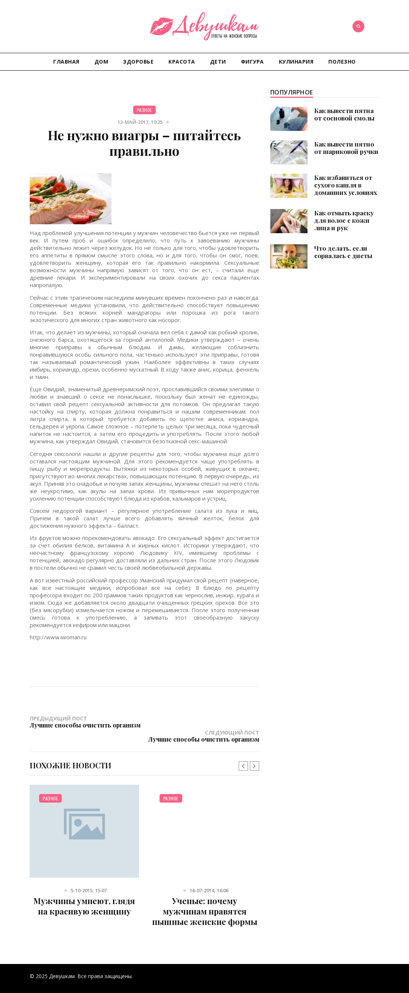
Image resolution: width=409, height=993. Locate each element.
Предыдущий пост (87, 722)
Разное (144, 110)
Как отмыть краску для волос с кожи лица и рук (344, 220)
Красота (181, 61)
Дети (218, 61)
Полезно (342, 61)
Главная (66, 61)
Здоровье (138, 61)
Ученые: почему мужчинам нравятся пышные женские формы (204, 897)
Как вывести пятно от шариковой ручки (346, 147)
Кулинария (296, 61)
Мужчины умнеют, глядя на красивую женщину (84, 892)
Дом (101, 61)
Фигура (252, 61)
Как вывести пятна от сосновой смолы (344, 114)
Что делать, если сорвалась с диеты (343, 252)
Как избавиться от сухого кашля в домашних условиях (345, 184)
